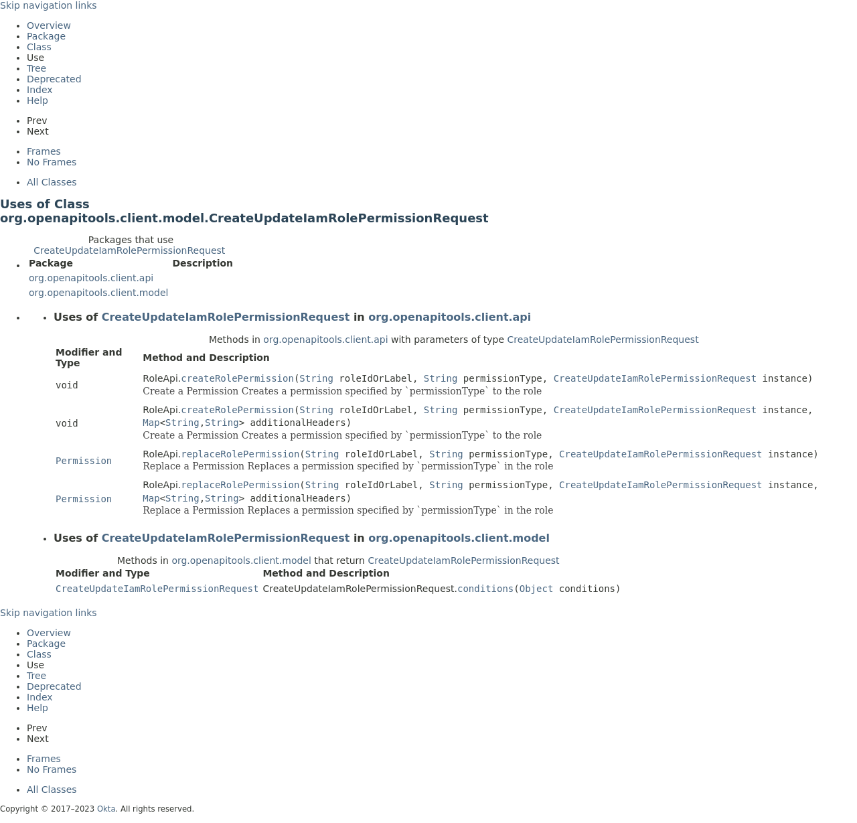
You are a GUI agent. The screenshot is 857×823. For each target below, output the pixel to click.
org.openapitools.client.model (98, 292)
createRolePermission (237, 378)
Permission (84, 460)
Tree (36, 68)
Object (537, 588)
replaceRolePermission (240, 454)
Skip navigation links (48, 5)
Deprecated (54, 79)
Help (37, 100)
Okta (106, 809)
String (316, 378)
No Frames (51, 162)
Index (40, 89)
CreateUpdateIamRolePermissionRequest (129, 250)
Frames (44, 151)
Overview (49, 25)
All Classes (52, 182)
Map (151, 422)
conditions (485, 588)
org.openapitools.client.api (91, 278)
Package (46, 36)
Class (39, 47)
